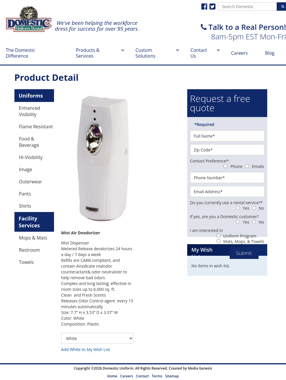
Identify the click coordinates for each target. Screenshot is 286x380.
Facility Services (29, 222)
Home (112, 376)
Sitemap (172, 376)
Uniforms (31, 95)
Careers (239, 53)
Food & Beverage (29, 142)
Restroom (29, 250)
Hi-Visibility (31, 157)
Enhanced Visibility (29, 111)
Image (25, 169)
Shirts (25, 206)
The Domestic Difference (20, 53)
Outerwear (30, 181)
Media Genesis (200, 368)
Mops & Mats (33, 238)
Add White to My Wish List (85, 349)
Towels (26, 262)
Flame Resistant (36, 126)
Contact (142, 376)
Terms (157, 376)
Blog (269, 53)
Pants (25, 194)
